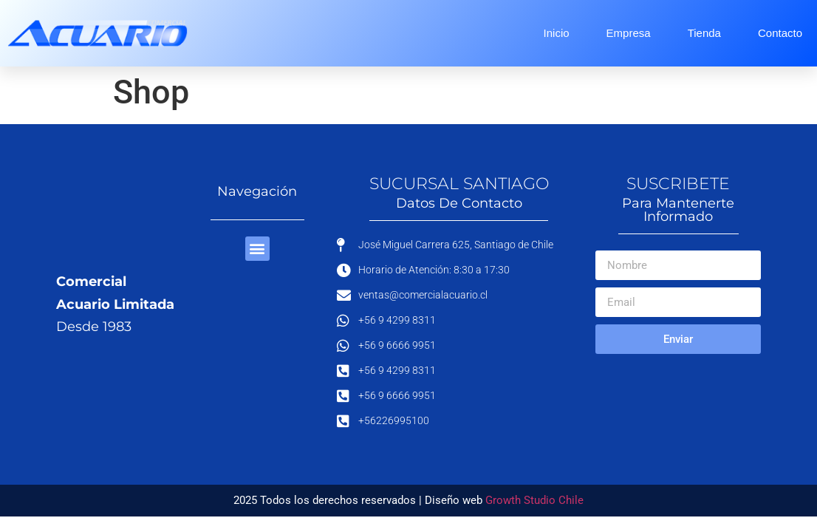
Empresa (628, 33)
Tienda (704, 33)
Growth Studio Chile (534, 500)
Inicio (557, 33)
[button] (257, 248)
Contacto (780, 33)
